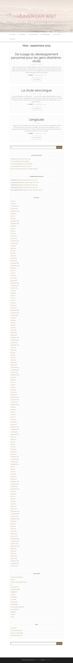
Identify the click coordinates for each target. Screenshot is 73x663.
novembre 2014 (15, 370)
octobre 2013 (14, 402)
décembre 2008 (15, 538)
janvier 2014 (14, 394)
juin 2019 (13, 250)
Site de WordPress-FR (16, 635)
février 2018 (14, 278)
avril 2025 (13, 203)
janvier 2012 (14, 454)
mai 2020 (13, 231)
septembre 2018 (15, 265)
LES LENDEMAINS (46, 34)
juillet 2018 (13, 268)
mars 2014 (13, 389)
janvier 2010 (14, 509)
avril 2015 (13, 357)
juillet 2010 (13, 494)
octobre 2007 (14, 566)
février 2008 (14, 556)
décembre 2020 (15, 221)
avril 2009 (13, 528)
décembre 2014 (15, 367)
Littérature (13, 612)
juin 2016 (13, 322)
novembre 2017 (15, 285)
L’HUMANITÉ (22, 34)
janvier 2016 (14, 335)
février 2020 (14, 236)
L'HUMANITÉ (37, 123)
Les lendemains (15, 609)
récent (12, 617)
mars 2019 (13, 255)
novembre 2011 (15, 459)
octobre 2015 (14, 342)
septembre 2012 (15, 434)
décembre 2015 (15, 337)
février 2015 (14, 362)
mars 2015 (13, 360)
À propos (12, 39)
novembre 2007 (15, 563)
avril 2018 (13, 275)
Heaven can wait (36, 16)
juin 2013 (13, 412)
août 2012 (13, 437)
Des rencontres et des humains (19, 582)
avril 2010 (13, 501)
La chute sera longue (36, 90)
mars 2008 (13, 553)
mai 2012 (13, 444)
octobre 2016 (14, 315)
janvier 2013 (14, 424)
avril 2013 (13, 417)
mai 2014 (13, 384)
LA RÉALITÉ (13, 34)
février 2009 (14, 533)
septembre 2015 (15, 345)
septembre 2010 (15, 489)
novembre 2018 (15, 263)
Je (32, 123)
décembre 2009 (15, 511)
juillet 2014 (13, 379)
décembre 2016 (15, 310)
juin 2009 (13, 523)
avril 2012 (13, 446)
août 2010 (13, 491)
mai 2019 (13, 253)
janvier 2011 (14, 479)
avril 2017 (13, 300)
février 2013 (14, 422)
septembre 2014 (15, 375)
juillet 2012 (13, 439)
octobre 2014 (14, 372)
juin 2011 (13, 466)
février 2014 (14, 392)
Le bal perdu (14, 602)
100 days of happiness (17, 577)
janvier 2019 (14, 260)
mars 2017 (13, 303)
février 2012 (14, 451)
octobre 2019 (14, 243)
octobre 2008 (14, 543)
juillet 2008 (13, 548)
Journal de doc (15, 587)
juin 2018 (13, 270)
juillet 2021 (13, 213)
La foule (13, 594)
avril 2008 (13, 551)
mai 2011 (13, 469)
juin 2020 (13, 228)
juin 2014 (13, 382)
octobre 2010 (14, 486)
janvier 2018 (14, 280)
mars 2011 (13, 474)
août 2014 (13, 377)
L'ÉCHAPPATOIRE (15, 589)
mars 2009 (13, 531)
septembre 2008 (15, 546)
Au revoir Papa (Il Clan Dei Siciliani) (20, 161)
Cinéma (13, 579)
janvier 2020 (14, 238)
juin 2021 (13, 216)
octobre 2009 (14, 516)
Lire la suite (37, 79)
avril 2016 (13, 327)
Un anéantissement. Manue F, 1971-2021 (21, 166)
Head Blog (48, 660)
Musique (13, 614)
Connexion (14, 628)
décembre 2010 (15, 481)
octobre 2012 (14, 432)
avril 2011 (13, 471)
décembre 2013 (15, 397)
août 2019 (13, 245)
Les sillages (56, 34)
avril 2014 (13, 387)
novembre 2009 (15, 513)
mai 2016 (13, 325)
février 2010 (14, 506)
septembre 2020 (15, 223)
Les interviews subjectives (17, 607)
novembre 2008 (15, 541)
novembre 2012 (15, 429)
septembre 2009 (15, 518)
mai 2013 (13, 414)
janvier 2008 (14, 558)
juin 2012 (13, 442)
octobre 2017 (14, 288)
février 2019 (14, 258)
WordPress (37, 660)
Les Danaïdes (14, 604)
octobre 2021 (14, 208)
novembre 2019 (15, 241)
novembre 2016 (15, 312)
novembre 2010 (15, 484)
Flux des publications (16, 630)
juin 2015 (13, 352)
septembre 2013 (15, 404)
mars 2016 (13, 330)
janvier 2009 (14, 536)
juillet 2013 (13, 409)
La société (39, 64)
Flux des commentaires (17, 633)
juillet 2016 (13, 320)
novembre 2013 (15, 399)
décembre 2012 (15, 427)
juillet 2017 (13, 293)
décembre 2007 (15, 561)
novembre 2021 (15, 206)
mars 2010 (13, 504)
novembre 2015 (15, 340)
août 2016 (13, 317)
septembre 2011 (15, 464)
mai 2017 (13, 298)
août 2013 (13, 407)
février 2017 (14, 305)
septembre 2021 (15, 211)
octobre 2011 (14, 461)
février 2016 (14, 332)
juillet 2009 (13, 521)
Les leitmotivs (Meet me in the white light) (21, 164)
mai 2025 (13, 201)
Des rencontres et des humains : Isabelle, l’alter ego (24, 168)
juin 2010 (13, 496)
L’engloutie (36, 119)
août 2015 (13, 347)
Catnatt (31, 75)
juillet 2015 (13, 350)
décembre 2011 (15, 456)
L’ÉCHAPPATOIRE (33, 34)
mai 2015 (13, 355)
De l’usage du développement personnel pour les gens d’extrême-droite (36, 57)
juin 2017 (13, 295)
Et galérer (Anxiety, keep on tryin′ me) (20, 159)
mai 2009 (13, 526)
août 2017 (13, 290)
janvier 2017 (14, 308)
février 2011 (13, 476)
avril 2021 (13, 218)
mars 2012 (13, 449)
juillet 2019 (13, 248)
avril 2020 (13, 233)
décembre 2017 (15, 283)
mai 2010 (13, 499)
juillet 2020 (13, 226)
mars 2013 (13, 419)
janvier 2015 (14, 365)
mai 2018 (13, 273)
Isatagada (13, 182)
